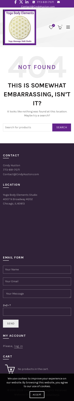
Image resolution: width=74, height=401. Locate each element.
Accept (37, 394)
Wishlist (53, 25)
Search (61, 127)
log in (18, 346)
